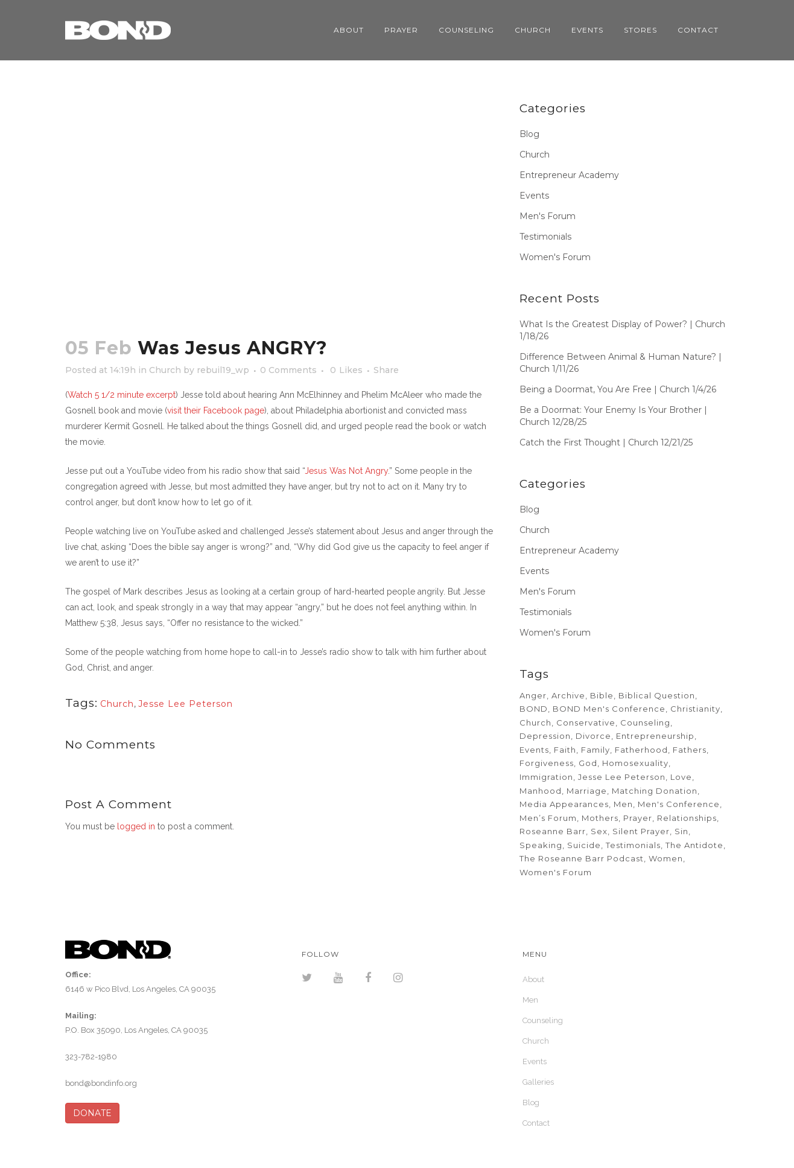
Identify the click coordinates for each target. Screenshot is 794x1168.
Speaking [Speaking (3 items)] (540, 845)
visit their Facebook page (215, 410)
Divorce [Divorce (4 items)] (593, 736)
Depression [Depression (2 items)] (545, 736)
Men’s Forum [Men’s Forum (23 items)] (548, 818)
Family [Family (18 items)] (595, 750)
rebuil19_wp (223, 370)
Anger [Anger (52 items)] (533, 695)
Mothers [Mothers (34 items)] (600, 818)
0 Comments (288, 370)
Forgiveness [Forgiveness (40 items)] (546, 763)
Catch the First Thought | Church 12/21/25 (606, 442)
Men (530, 999)
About (533, 979)
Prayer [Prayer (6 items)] (637, 818)
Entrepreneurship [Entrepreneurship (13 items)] (655, 736)
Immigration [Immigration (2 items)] (546, 777)
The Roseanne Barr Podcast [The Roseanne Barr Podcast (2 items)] (581, 858)
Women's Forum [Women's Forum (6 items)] (555, 872)
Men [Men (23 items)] (623, 804)
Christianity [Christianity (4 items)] (695, 708)
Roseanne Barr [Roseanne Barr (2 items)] (552, 831)
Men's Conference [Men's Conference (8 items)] (679, 804)
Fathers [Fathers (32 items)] (690, 750)
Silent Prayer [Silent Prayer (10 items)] (641, 831)
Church (165, 370)
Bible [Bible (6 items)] (602, 695)
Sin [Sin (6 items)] (681, 831)
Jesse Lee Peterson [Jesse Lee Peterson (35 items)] (621, 777)
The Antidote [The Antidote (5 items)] (694, 845)
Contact (536, 1123)
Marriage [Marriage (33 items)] (587, 791)
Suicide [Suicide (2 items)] (584, 845)
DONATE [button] (92, 1113)
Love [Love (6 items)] (681, 777)
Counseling (542, 1020)
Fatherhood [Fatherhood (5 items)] (641, 750)
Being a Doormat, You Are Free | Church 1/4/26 (617, 389)
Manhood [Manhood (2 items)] (540, 791)
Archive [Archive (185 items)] (568, 695)
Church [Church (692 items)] (535, 722)
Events (534, 195)
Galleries (538, 1082)
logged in (136, 826)
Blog (529, 134)
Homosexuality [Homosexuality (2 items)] (635, 763)
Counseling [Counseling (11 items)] (645, 722)
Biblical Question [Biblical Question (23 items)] (656, 695)
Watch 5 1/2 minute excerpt (122, 395)
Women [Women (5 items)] (666, 858)
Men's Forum (547, 216)
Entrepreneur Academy (569, 175)
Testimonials (545, 236)
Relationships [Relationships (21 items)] (687, 818)
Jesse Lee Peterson (185, 703)
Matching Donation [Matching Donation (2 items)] (654, 791)
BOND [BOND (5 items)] (533, 708)
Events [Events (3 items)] (534, 750)
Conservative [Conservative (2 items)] (585, 722)
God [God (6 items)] (588, 763)
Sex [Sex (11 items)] (599, 831)
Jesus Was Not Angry (346, 471)
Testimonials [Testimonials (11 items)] (633, 845)
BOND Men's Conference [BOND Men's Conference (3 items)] (609, 708)
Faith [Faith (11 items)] (565, 750)
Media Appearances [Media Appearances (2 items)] (564, 804)
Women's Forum (555, 257)
